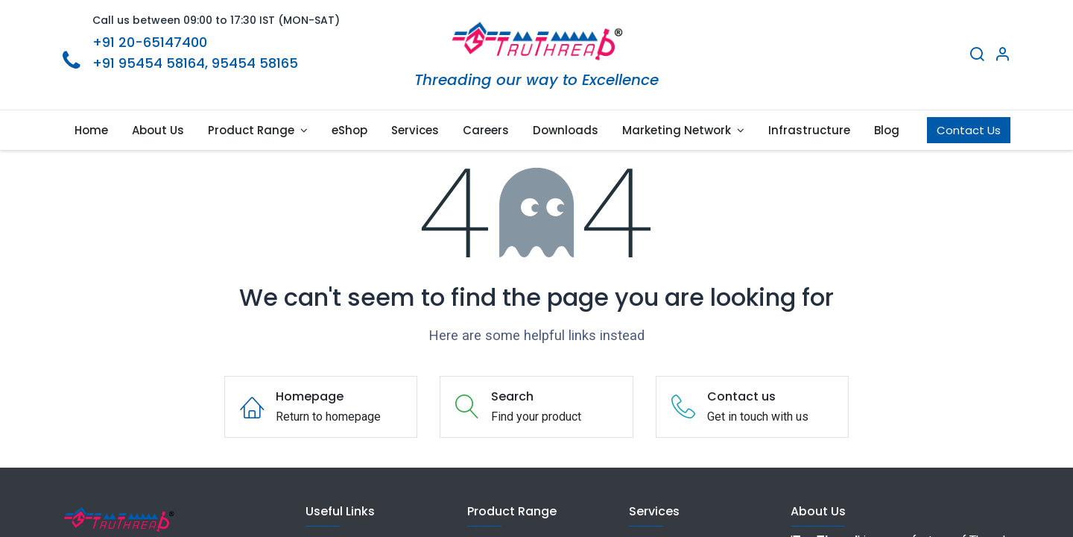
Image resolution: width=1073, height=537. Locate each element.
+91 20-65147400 (149, 42)
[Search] (977, 56)
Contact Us (969, 130)
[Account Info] (1002, 56)
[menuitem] (91, 130)
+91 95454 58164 (148, 63)
